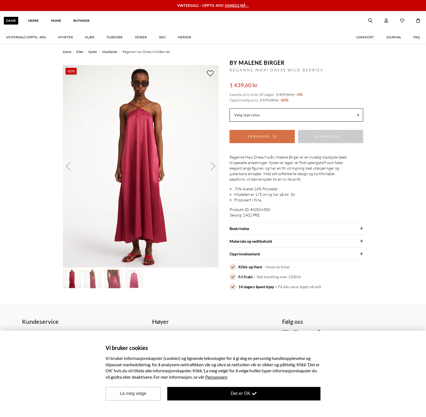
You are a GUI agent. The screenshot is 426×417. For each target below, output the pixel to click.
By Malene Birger (257, 62)
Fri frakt (245, 276)
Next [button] (213, 166)
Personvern (216, 376)
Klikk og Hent (250, 266)
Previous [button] (68, 166)
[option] (141, 166)
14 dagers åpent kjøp (256, 286)
